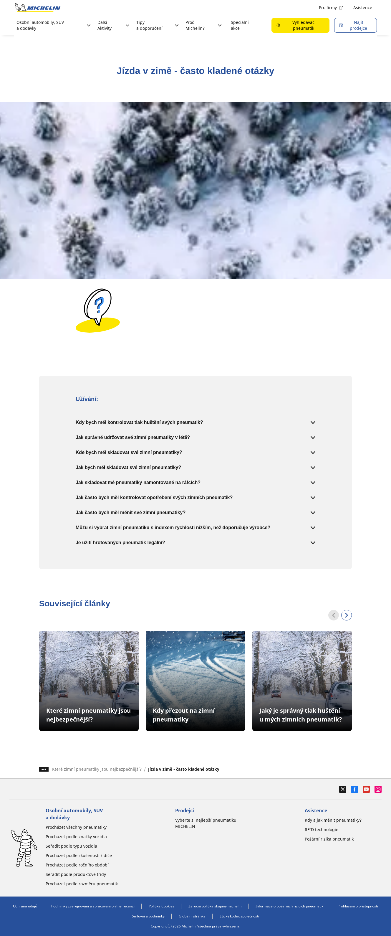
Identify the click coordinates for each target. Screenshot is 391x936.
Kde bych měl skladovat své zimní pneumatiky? (195, 452)
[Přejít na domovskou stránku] (37, 7)
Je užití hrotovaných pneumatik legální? (195, 542)
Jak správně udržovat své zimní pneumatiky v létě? (195, 437)
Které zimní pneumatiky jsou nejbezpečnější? (97, 769)
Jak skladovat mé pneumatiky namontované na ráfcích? (195, 482)
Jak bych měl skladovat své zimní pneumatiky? (195, 467)
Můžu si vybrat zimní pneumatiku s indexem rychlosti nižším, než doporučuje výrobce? (195, 527)
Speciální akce (240, 25)
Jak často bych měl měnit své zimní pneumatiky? (195, 512)
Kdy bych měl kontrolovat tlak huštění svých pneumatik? (195, 422)
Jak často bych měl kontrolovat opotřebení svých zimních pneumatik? (195, 497)
